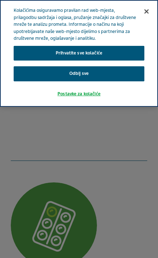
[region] (79, 53)
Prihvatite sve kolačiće (79, 53)
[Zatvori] (146, 11)
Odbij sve (79, 73)
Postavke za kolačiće (79, 94)
